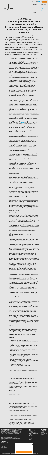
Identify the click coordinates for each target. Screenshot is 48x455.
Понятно (24, 451)
